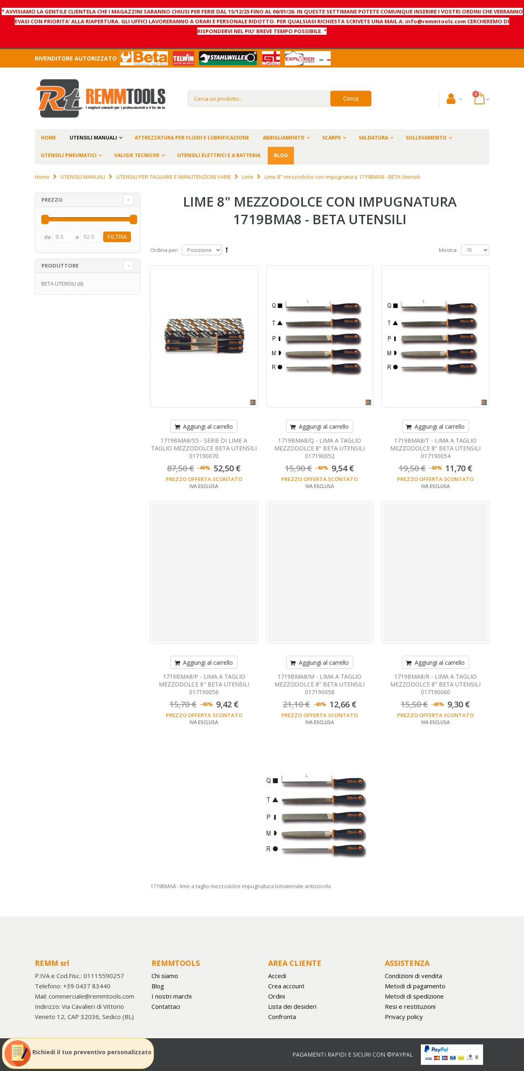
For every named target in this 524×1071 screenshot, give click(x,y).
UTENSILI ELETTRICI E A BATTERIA (218, 155)
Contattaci (165, 1006)
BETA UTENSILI (58, 283)
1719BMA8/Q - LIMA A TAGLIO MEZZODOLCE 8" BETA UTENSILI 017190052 (319, 448)
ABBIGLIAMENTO (284, 137)
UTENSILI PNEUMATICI (69, 155)
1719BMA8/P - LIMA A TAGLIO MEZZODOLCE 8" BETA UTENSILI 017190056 (204, 684)
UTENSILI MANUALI (93, 137)
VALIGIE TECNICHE (137, 155)
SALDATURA (373, 137)
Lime (247, 176)
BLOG (281, 155)
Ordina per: (164, 250)
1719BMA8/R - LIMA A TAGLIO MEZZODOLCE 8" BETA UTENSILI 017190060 (435, 684)
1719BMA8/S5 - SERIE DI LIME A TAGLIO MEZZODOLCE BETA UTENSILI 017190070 (204, 448)
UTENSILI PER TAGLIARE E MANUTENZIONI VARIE (173, 176)
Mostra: (448, 250)
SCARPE (331, 137)
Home (42, 176)
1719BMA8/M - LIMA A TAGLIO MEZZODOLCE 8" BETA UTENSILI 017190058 (319, 684)
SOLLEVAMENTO (426, 137)
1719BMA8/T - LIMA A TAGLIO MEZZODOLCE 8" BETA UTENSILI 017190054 (435, 448)
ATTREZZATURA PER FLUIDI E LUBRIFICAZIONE (192, 137)
